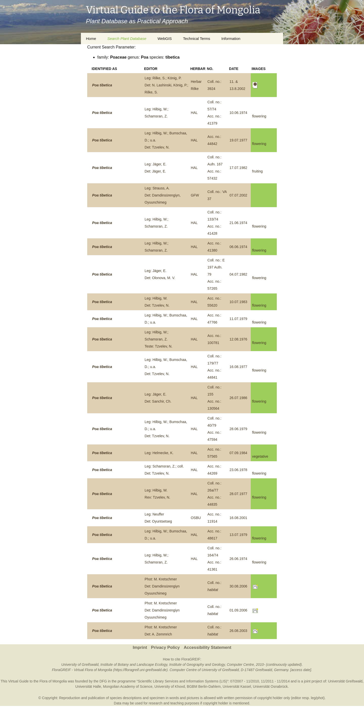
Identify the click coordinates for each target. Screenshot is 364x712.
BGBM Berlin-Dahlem (204, 686)
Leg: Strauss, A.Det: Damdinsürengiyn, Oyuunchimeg (162, 195)
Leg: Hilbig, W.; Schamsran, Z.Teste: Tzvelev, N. (158, 339)
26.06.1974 (238, 559)
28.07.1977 (238, 494)
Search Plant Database (126, 38)
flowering (259, 116)
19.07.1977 (238, 140)
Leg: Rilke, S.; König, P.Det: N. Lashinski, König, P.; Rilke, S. (166, 85)
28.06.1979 (238, 429)
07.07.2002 (238, 195)
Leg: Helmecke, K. (159, 453)
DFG (103, 681)
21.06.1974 (238, 223)
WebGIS (164, 38)
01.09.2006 (238, 610)
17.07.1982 (238, 168)
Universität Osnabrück (270, 686)
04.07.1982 (238, 274)
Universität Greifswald (345, 681)
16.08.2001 (238, 518)
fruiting (257, 171)
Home (91, 38)
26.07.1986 (238, 398)
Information (230, 38)
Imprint (140, 647)
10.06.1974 (238, 113)
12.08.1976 (238, 339)
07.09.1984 (238, 453)
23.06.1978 (238, 470)
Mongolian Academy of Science (127, 686)
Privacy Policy (165, 647)
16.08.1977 (238, 367)
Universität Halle (88, 686)
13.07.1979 (238, 535)
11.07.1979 (238, 319)
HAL (194, 113)
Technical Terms (196, 38)
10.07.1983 (238, 302)
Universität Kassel (237, 686)
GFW (195, 195)
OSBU (196, 518)
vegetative (260, 456)
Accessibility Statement (207, 647)
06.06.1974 (238, 247)
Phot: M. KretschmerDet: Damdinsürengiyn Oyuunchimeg (162, 586)
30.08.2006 (238, 586)
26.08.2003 (238, 631)
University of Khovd (169, 686)
